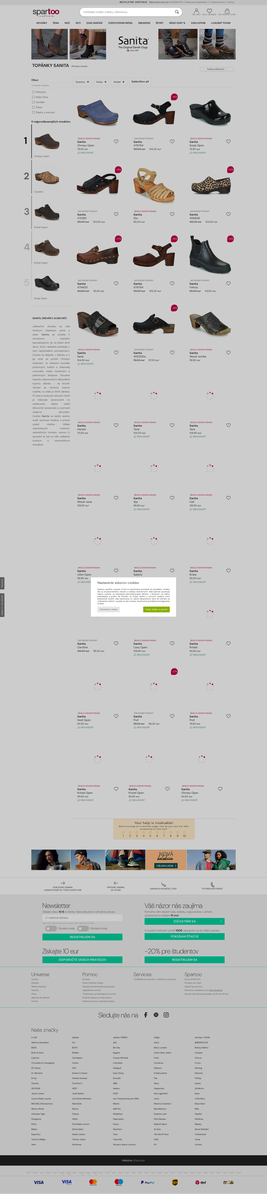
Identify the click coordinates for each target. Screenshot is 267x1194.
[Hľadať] (177, 12)
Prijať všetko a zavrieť (156, 609)
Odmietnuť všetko (108, 609)
